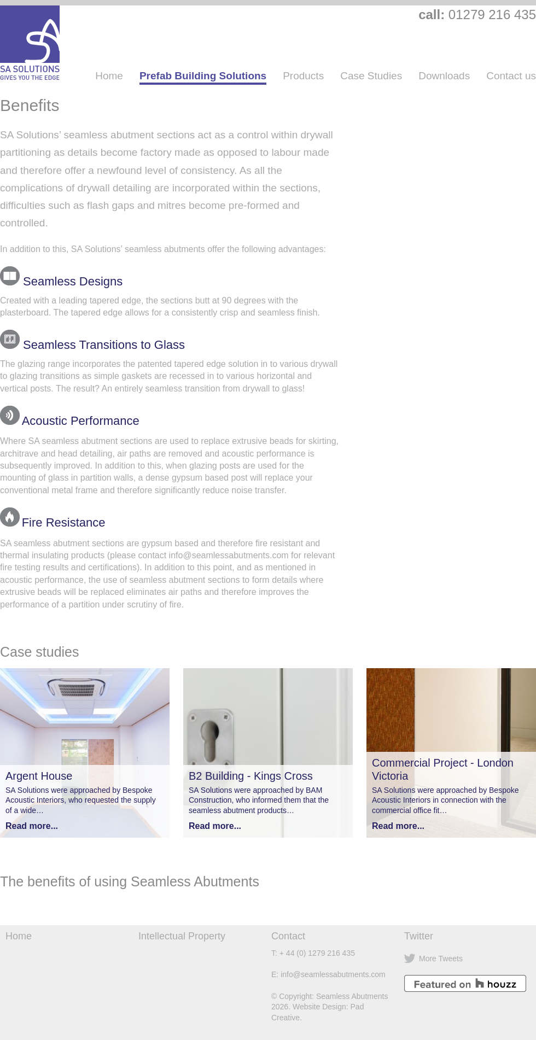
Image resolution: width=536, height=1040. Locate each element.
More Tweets (441, 958)
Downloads (444, 75)
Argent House (38, 776)
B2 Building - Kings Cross (251, 776)
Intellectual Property (181, 936)
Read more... (31, 826)
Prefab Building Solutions (202, 75)
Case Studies (371, 75)
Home (109, 75)
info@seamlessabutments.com (333, 974)
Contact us (511, 75)
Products (303, 75)
